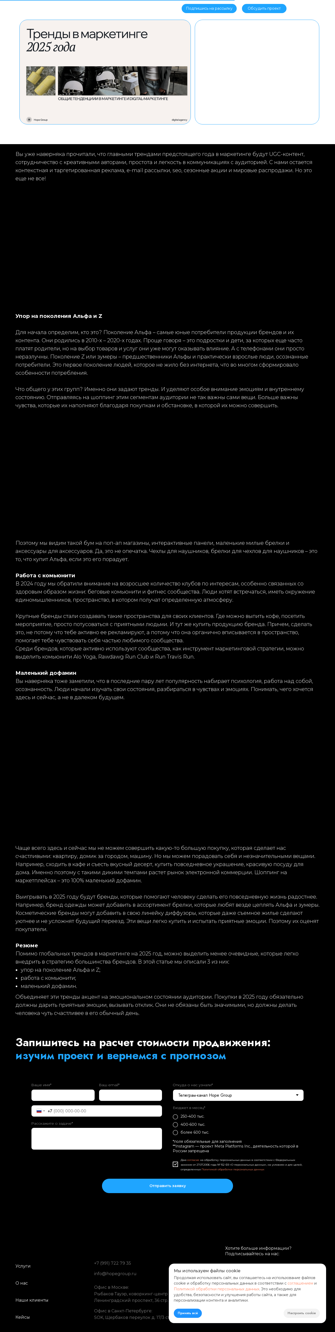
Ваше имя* (41, 1085)
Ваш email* (109, 1085)
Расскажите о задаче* (52, 1123)
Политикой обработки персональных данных (233, 1169)
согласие (193, 1160)
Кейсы (114, 7)
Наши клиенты (31, 1300)
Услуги (90, 7)
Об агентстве (61, 7)
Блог (135, 7)
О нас (21, 1283)
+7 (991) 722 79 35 (112, 1263)
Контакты (160, 7)
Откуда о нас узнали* (193, 1085)
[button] (209, 8)
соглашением (300, 1283)
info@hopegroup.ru (115, 1273)
